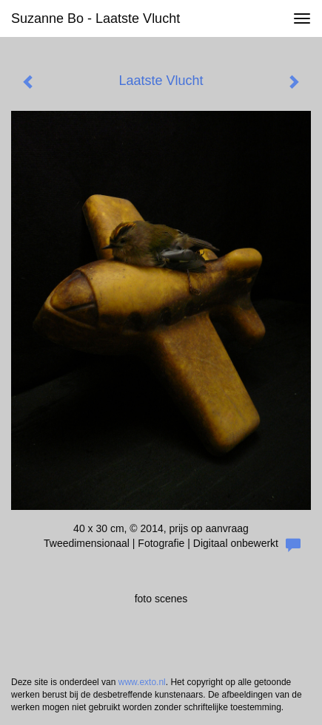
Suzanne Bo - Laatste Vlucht (95, 18)
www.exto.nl (142, 682)
